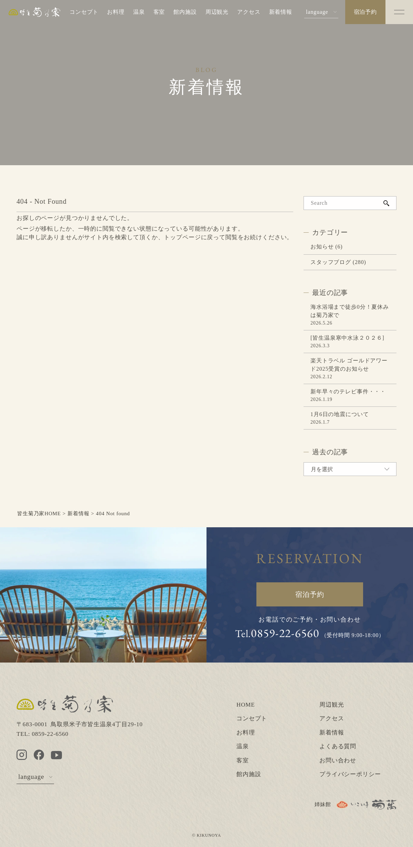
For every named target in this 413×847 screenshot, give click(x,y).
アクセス (248, 12)
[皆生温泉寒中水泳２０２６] (347, 338)
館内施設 (185, 12)
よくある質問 (337, 746)
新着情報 (280, 12)
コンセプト (84, 12)
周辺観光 (217, 12)
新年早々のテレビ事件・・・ (348, 391)
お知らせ (321, 247)
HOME (245, 704)
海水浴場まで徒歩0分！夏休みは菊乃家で (349, 311)
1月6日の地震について (339, 414)
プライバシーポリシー (350, 774)
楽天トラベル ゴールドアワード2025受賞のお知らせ (349, 365)
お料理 (116, 12)
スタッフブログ (330, 262)
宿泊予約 (365, 12)
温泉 (139, 12)
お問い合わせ (337, 760)
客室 (159, 12)
